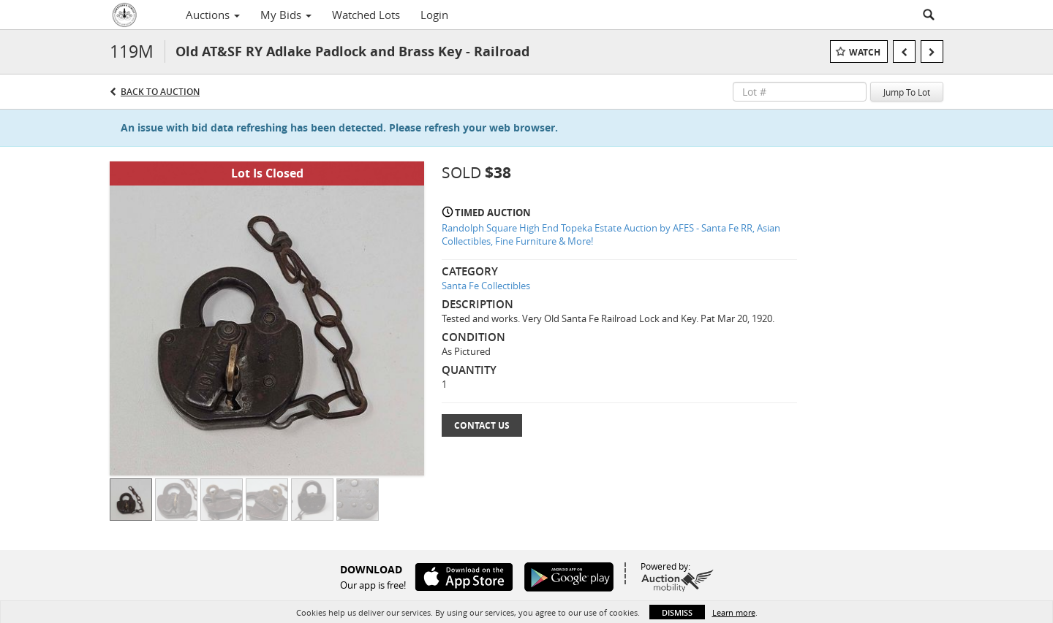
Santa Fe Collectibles (486, 285)
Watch (864, 52)
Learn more (733, 612)
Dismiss (677, 612)
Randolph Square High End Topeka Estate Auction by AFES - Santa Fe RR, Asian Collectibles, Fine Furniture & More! (611, 234)
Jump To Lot (906, 92)
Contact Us (482, 425)
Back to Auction (160, 91)
